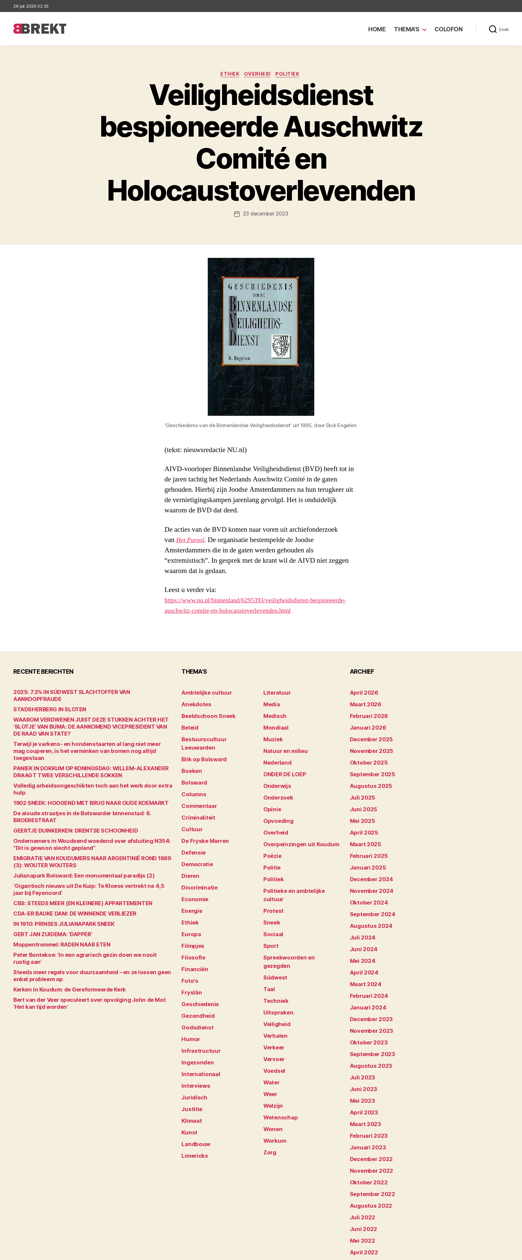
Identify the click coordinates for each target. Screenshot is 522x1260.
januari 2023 (365, 1096)
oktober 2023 (366, 1003)
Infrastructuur (197, 1003)
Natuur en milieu (282, 745)
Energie (190, 879)
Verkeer (272, 993)
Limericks (192, 1096)
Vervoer (272, 1003)
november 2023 (368, 993)
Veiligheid (274, 972)
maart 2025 (363, 828)
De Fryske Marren (201, 817)
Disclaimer (443, 1252)
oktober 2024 (366, 879)
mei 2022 (360, 1179)
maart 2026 (363, 704)
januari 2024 (365, 972)
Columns (191, 776)
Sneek (270, 890)
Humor (189, 993)
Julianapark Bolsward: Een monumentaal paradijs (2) (73, 849)
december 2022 (369, 1106)
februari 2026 (366, 714)
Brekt (37, 1252)
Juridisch (192, 1044)
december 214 (367, 1220)
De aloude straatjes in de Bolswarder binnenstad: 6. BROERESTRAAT (91, 794)
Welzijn (271, 1044)
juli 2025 (360, 786)
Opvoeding (275, 807)
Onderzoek (276, 786)
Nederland (275, 755)
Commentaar (196, 786)
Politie (270, 848)
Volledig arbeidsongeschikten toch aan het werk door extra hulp (85, 773)
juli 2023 (360, 1034)
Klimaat (190, 1065)
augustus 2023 (368, 1024)
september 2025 (369, 766)
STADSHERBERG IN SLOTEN (45, 704)
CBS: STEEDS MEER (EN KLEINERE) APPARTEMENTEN (73, 877)
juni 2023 (361, 1044)
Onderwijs (275, 776)
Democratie (195, 838)
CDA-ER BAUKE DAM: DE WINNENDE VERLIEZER (67, 887)
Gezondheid (195, 972)
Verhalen (273, 982)
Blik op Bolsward (200, 745)
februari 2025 (366, 838)
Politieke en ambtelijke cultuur (298, 869)
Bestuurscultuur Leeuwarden (215, 735)
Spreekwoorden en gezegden (297, 921)
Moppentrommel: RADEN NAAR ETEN (55, 918)
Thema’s (406, 29)
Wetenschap (278, 1055)
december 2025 (369, 735)
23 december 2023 (266, 215)
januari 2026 (365, 724)
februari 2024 (366, 962)
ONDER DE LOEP (282, 766)
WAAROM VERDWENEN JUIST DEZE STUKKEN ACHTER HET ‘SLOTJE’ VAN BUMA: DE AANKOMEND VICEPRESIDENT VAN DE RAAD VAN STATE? (91, 721)
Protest (272, 879)
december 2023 (369, 982)
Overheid (258, 75)
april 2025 (361, 817)
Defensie (192, 828)
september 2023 (369, 1013)
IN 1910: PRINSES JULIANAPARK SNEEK (57, 897)
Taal (268, 941)
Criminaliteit (195, 797)
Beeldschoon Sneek (204, 714)
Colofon (448, 29)
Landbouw (193, 1086)
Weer (269, 1034)
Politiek (291, 75)
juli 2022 (360, 1158)
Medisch (273, 714)
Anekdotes (194, 704)
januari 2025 (365, 848)
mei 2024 (361, 931)
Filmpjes (191, 910)
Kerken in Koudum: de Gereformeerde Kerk (61, 956)
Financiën (192, 931)
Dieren (189, 848)
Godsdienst (194, 982)
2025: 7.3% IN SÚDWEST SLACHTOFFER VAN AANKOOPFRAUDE (84, 693)
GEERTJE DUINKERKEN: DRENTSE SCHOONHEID (67, 804)
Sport (269, 910)
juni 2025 (361, 797)
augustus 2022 (368, 1148)
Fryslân (189, 951)
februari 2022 (366, 1210)
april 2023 (361, 1065)
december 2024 (369, 859)
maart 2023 (363, 1075)
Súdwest (273, 931)
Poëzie (271, 838)
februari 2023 (366, 1086)
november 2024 (368, 869)
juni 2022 (361, 1168)
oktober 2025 (366, 755)
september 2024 (369, 890)
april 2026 (362, 693)
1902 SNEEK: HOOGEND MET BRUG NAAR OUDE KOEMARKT (80, 783)
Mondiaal (274, 724)
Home (377, 29)
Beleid (188, 724)
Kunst (188, 1075)
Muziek (271, 735)
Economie (193, 869)
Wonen (271, 1065)
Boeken (190, 755)
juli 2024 (360, 910)
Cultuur (190, 807)
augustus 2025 (368, 776)
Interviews (193, 1034)
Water (270, 1024)
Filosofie (191, 921)
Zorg (268, 1086)
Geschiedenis (197, 962)
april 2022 (361, 1189)
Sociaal (272, 900)
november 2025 (368, 745)
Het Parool (191, 540)
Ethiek (228, 75)
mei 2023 (360, 1055)
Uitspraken (276, 962)
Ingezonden (194, 1013)
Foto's (188, 941)
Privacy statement (487, 1252)
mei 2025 (360, 807)
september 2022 (369, 1137)
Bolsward (192, 766)
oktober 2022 (366, 1127)
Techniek (274, 951)
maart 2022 (363, 1199)
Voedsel (272, 1013)
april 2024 (362, 941)
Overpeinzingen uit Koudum (295, 828)
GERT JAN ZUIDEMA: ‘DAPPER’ (47, 908)
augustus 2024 (368, 900)
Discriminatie (197, 859)
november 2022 (368, 1117)
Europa (189, 900)
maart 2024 (363, 951)
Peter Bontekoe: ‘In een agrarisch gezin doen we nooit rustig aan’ (86, 928)
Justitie (190, 1055)
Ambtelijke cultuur (202, 693)
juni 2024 (361, 921)
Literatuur (274, 693)
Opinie (270, 797)
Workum (273, 1075)
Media (270, 704)
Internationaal (197, 1024)
